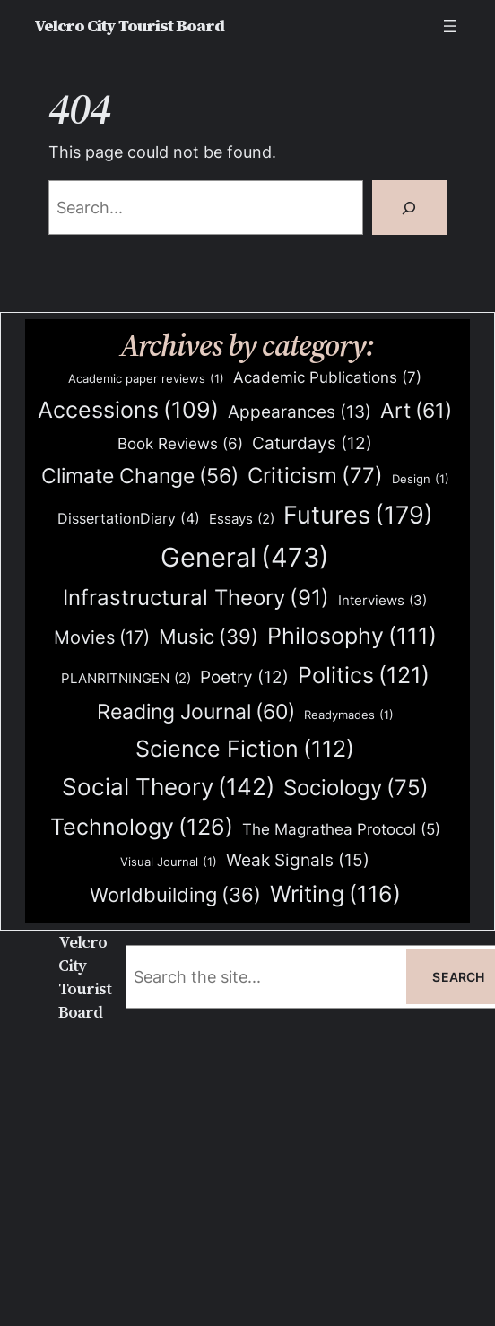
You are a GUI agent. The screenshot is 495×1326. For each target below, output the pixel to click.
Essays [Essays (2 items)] (241, 519)
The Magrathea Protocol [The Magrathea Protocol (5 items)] (341, 829)
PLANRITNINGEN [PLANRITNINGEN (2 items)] (126, 679)
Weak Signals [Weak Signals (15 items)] (297, 860)
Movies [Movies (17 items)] (102, 638)
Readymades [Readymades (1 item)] (349, 715)
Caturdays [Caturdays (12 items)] (312, 443)
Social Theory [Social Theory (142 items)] (168, 787)
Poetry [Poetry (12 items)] (244, 677)
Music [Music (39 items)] (208, 637)
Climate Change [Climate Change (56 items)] (140, 476)
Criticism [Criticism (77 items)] (315, 476)
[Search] (409, 207)
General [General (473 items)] (245, 557)
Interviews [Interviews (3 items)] (382, 600)
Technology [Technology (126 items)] (141, 826)
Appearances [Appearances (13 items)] (299, 412)
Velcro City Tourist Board (129, 25)
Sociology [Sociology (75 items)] (356, 788)
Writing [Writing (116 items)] (335, 894)
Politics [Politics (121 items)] (364, 674)
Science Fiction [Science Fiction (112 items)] (244, 749)
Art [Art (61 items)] (416, 411)
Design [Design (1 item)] (420, 479)
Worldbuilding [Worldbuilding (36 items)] (175, 895)
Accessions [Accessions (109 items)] (128, 410)
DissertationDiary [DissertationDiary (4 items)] (128, 519)
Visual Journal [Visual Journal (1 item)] (168, 862)
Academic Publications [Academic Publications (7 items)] (327, 377)
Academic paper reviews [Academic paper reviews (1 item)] (146, 378)
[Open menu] (450, 26)
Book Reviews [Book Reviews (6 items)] (180, 444)
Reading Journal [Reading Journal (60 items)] (196, 712)
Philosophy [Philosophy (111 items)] (352, 636)
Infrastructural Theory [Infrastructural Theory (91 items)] (196, 598)
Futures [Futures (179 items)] (358, 515)
